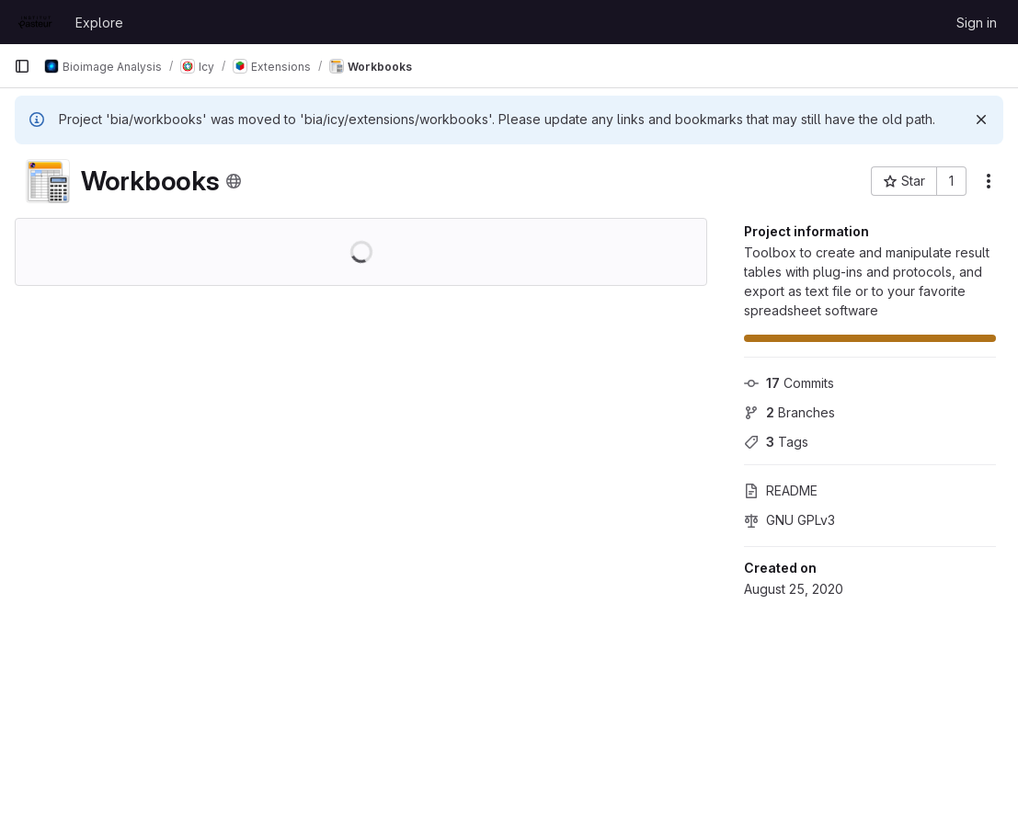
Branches (789, 412)
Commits (789, 383)
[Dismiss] (981, 119)
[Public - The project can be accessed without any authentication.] (233, 181)
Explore (99, 22)
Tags (776, 442)
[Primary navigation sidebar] (22, 66)
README (781, 490)
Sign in (976, 22)
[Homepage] (35, 22)
